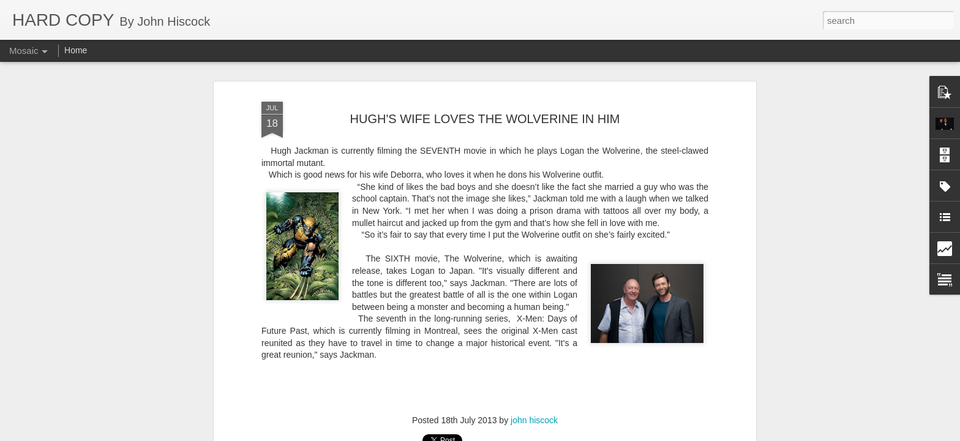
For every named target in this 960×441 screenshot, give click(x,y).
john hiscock (534, 394)
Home (75, 50)
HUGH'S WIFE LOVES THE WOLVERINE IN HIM (485, 92)
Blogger (518, 434)
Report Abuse (554, 434)
